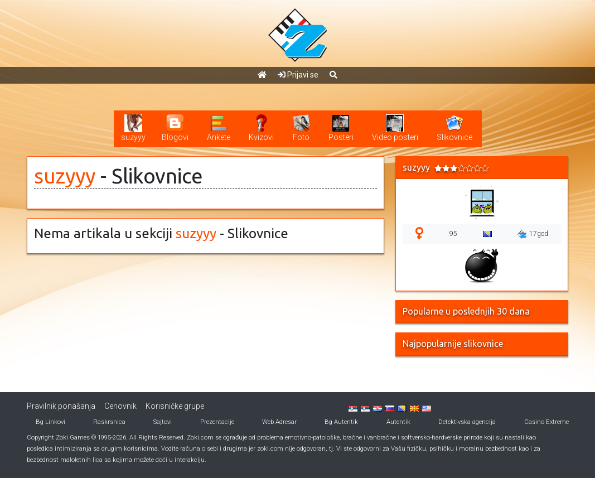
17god (532, 234)
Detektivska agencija (467, 422)
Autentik (398, 422)
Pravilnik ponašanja (61, 406)
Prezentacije (217, 422)
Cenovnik (120, 406)
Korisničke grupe (175, 406)
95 (453, 234)
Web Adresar (279, 422)
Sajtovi (162, 422)
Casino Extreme (546, 422)
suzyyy (64, 175)
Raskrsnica (109, 422)
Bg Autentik (341, 422)
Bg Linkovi (50, 422)
